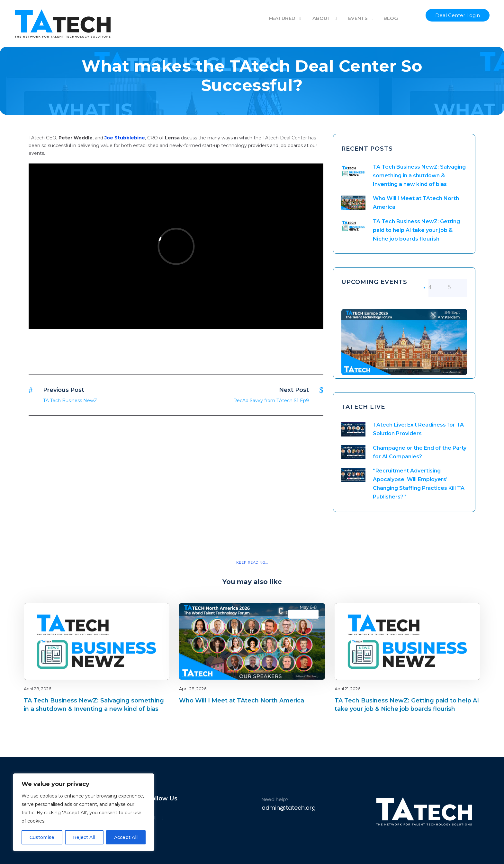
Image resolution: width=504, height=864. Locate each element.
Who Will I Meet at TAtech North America (241, 700)
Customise (42, 837)
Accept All (126, 837)
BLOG (390, 18)
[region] (83, 812)
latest (153, 614)
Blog (142, 614)
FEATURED (282, 18)
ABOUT (321, 18)
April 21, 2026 (347, 688)
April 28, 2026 (37, 688)
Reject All (84, 837)
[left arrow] (438, 287)
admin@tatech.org (289, 808)
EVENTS (358, 18)
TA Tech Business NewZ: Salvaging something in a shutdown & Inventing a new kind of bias (419, 175)
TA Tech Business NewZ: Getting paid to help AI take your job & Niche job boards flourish (416, 230)
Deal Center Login (457, 15)
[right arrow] (457, 287)
